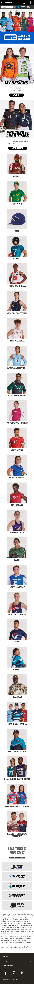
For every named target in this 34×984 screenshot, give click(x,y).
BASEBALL (17, 176)
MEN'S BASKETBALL (17, 286)
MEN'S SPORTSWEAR (17, 395)
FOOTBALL (17, 258)
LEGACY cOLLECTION (17, 751)
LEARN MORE (17, 148)
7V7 (17, 642)
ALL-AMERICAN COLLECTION (17, 806)
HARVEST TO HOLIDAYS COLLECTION (17, 834)
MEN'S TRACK (17, 505)
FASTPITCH (17, 203)
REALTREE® (17, 697)
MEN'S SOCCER (17, 450)
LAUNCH (16, 95)
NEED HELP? (6, 956)
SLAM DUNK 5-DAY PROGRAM (17, 779)
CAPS (17, 231)
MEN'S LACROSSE (17, 587)
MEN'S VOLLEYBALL (17, 340)
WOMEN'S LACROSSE (17, 614)
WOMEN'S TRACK (17, 532)
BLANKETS (17, 669)
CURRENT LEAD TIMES (17, 858)
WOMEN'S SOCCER (17, 477)
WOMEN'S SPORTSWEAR (17, 423)
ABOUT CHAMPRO (8, 965)
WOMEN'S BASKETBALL (17, 313)
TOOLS (5, 961)
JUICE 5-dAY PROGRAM (17, 724)
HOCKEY (17, 560)
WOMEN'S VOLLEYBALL (17, 368)
